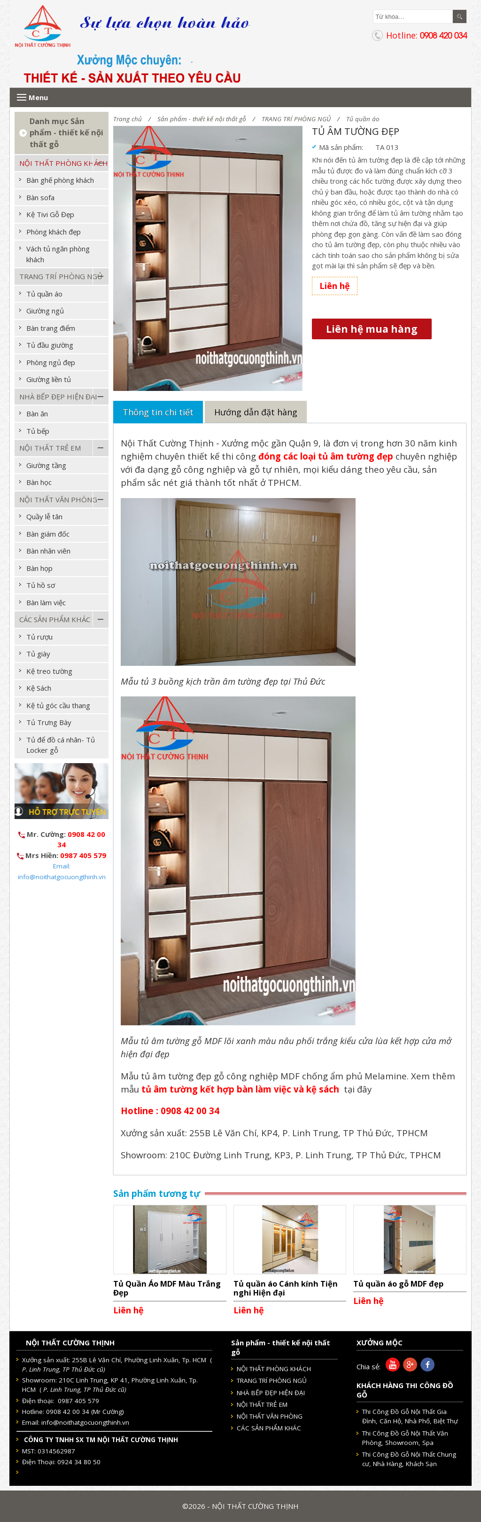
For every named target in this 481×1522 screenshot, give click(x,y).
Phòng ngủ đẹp (50, 362)
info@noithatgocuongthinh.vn (85, 1422)
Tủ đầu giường (49, 345)
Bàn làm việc (46, 602)
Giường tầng (46, 465)
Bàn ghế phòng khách (60, 180)
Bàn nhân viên (48, 550)
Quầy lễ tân (44, 516)
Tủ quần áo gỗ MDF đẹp (398, 1283)
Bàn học (39, 482)
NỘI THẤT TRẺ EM (50, 448)
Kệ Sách (38, 688)
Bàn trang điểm (50, 328)
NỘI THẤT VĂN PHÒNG (58, 499)
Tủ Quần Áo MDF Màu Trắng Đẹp (167, 1288)
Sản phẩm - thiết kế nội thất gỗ (201, 119)
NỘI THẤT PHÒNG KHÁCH (63, 163)
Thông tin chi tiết (158, 412)
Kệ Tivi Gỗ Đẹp (50, 214)
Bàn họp (39, 568)
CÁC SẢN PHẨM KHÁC (54, 619)
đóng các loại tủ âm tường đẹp (325, 456)
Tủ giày (38, 653)
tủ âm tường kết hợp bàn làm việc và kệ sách (241, 1089)
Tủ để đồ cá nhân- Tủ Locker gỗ (60, 745)
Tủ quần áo (363, 119)
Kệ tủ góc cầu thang (58, 705)
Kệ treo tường (49, 671)
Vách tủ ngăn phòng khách (58, 254)
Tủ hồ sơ (40, 585)
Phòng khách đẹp (53, 231)
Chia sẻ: (368, 1366)
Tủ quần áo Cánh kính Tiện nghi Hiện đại (285, 1288)
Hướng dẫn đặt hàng (255, 412)
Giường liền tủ (48, 379)
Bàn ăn (37, 413)
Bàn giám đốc (48, 534)
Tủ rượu (39, 636)
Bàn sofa (40, 197)
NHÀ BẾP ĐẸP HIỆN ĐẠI (58, 396)
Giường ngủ (45, 310)
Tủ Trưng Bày (48, 722)
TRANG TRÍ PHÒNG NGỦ (296, 119)
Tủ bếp (37, 431)
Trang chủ (127, 119)
